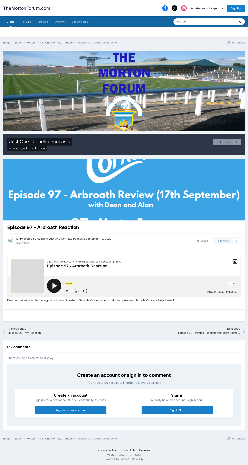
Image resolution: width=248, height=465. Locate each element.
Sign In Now (177, 410)
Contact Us (128, 450)
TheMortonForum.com (26, 8)
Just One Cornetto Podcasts (39, 142)
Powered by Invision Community (124, 459)
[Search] (194, 21)
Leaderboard (80, 21)
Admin (27, 148)
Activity (60, 21)
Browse (43, 21)
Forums (26, 21)
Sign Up (236, 8)
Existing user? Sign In (206, 8)
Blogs (11, 23)
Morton (40, 148)
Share (202, 240)
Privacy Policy (107, 450)
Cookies (144, 450)
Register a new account (71, 410)
